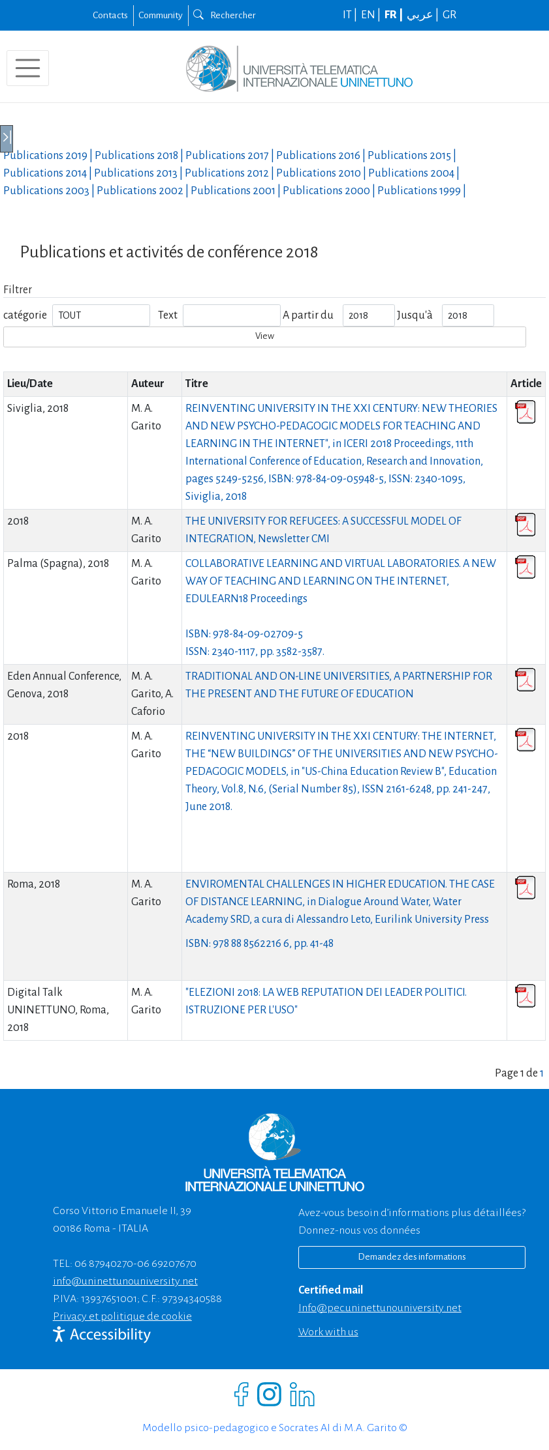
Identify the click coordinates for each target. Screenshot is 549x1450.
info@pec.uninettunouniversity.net (380, 1308)
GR (449, 15)
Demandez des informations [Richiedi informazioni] (412, 1257)
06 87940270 (103, 1263)
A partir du (308, 315)
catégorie (25, 315)
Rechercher (224, 15)
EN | (372, 15)
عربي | (424, 15)
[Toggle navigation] (28, 68)
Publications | (49, 156)
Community (160, 15)
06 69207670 (166, 1263)
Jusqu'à (415, 315)
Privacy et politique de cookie (122, 1316)
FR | (394, 15)
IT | (351, 15)
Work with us (328, 1332)
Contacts (110, 15)
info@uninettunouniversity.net (125, 1281)
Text (168, 315)
